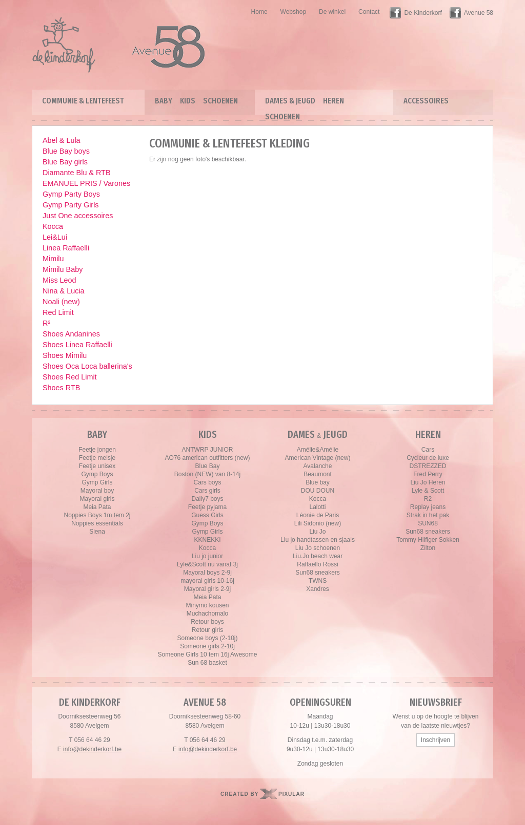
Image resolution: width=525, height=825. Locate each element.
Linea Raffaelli (66, 248)
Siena (97, 531)
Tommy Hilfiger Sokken (427, 539)
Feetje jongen (97, 449)
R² (46, 323)
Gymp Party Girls (71, 205)
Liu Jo (317, 531)
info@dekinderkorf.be (92, 749)
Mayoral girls (96, 498)
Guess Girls (207, 515)
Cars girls (207, 490)
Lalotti (317, 507)
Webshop (293, 11)
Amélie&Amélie (317, 449)
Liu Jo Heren (427, 482)
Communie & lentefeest (83, 100)
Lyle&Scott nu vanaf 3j (207, 564)
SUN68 (428, 523)
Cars (427, 449)
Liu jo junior (207, 556)
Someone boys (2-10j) (207, 638)
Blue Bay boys (66, 151)
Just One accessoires (78, 215)
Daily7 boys (207, 498)
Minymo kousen (207, 605)
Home (259, 11)
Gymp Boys (97, 474)
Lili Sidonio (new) (317, 523)
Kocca (53, 226)
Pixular (291, 794)
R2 (428, 498)
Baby (163, 100)
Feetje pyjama (207, 507)
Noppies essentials (97, 523)
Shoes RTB (61, 388)
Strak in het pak (428, 515)
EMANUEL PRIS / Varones (86, 183)
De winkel (332, 11)
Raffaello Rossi (317, 564)
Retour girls (207, 629)
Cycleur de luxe (428, 457)
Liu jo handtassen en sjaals (317, 539)
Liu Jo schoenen (317, 548)
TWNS (318, 580)
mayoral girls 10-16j (207, 580)
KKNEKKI (207, 539)
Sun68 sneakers (317, 572)
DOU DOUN (317, 490)
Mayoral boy (97, 490)
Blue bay (318, 482)
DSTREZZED (428, 466)
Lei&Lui (55, 237)
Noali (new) (61, 302)
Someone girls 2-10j (207, 646)
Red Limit (58, 312)
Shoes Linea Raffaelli (77, 345)
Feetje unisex (97, 466)
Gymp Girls (97, 482)
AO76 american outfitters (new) (207, 457)
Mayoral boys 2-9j (207, 572)
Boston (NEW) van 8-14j (207, 474)
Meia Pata (97, 507)
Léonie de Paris (317, 515)
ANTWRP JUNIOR (207, 449)
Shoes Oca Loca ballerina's (87, 366)
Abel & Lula (61, 140)
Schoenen (220, 100)
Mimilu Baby (63, 269)
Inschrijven (435, 740)
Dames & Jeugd (290, 100)
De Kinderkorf (422, 12)
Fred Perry (427, 474)
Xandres (317, 589)
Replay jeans (428, 507)
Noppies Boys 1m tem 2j (97, 515)
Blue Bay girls (65, 162)
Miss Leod (59, 280)
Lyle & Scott (428, 490)
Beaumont (318, 474)
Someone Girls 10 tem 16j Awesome (207, 654)
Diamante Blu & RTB (77, 172)
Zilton (427, 548)
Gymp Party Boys (71, 194)
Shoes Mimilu (65, 355)
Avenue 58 (478, 12)
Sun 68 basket (207, 662)
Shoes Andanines (71, 334)
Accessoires (426, 100)
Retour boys (207, 621)
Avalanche (318, 466)
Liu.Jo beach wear (317, 556)
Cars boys (207, 482)
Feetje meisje (97, 457)
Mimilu (53, 259)
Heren (333, 100)
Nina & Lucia (64, 291)
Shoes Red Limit (70, 377)
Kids (187, 100)
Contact (368, 11)
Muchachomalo (207, 613)
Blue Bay (207, 466)
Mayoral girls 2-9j (207, 589)
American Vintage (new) (318, 457)
